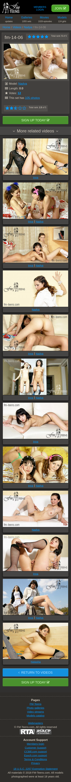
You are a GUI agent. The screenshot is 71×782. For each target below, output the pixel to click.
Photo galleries (35, 707)
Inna (35, 177)
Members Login (40, 8)
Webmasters (35, 723)
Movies (45, 20)
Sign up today (35, 120)
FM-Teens (36, 703)
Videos (17, 27)
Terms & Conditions (35, 759)
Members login (35, 743)
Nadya (28, 27)
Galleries (26, 20)
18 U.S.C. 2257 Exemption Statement (35, 768)
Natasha (36, 661)
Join (60, 8)
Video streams (35, 711)
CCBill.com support (35, 751)
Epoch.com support (35, 755)
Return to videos (35, 672)
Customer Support (35, 747)
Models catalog (36, 715)
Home (9, 20)
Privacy (35, 763)
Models (62, 20)
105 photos (32, 98)
